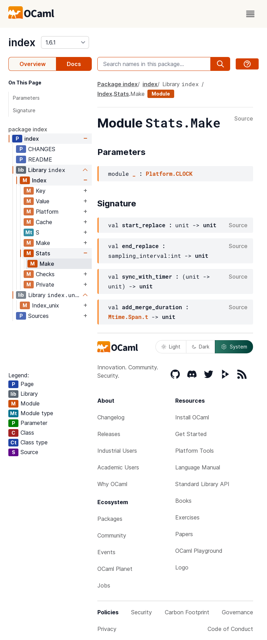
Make (43, 242)
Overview (32, 63)
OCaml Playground (198, 550)
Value (42, 201)
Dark (200, 347)
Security (141, 612)
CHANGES (41, 149)
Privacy (106, 628)
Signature (24, 110)
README (40, 159)
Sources (38, 315)
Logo (181, 567)
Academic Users (118, 467)
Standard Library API (202, 484)
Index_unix (45, 305)
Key (41, 190)
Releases (108, 433)
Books (183, 500)
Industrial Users (117, 450)
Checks (45, 274)
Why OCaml (112, 484)
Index (39, 180)
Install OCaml (192, 417)
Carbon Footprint (187, 612)
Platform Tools (194, 450)
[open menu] (250, 13)
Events (106, 552)
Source (243, 119)
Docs (74, 63)
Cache (44, 222)
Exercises (187, 517)
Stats (43, 253)
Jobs (103, 585)
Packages (109, 518)
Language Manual (197, 467)
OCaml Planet (114, 568)
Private (45, 284)
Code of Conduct (230, 628)
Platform (47, 211)
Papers (184, 534)
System (234, 347)
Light (170, 347)
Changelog (110, 417)
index (21, 42)
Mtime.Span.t (128, 316)
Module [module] (161, 94)
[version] (65, 42)
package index (27, 129)
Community (111, 535)
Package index (117, 84)
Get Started (191, 433)
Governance (237, 612)
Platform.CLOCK (169, 173)
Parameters (26, 98)
